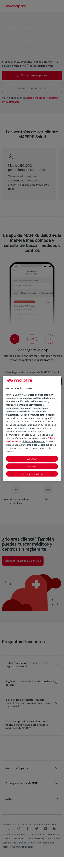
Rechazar (32, 466)
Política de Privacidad (34, 441)
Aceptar (32, 458)
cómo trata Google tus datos (40, 444)
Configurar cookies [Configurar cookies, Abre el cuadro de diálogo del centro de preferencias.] (32, 474)
